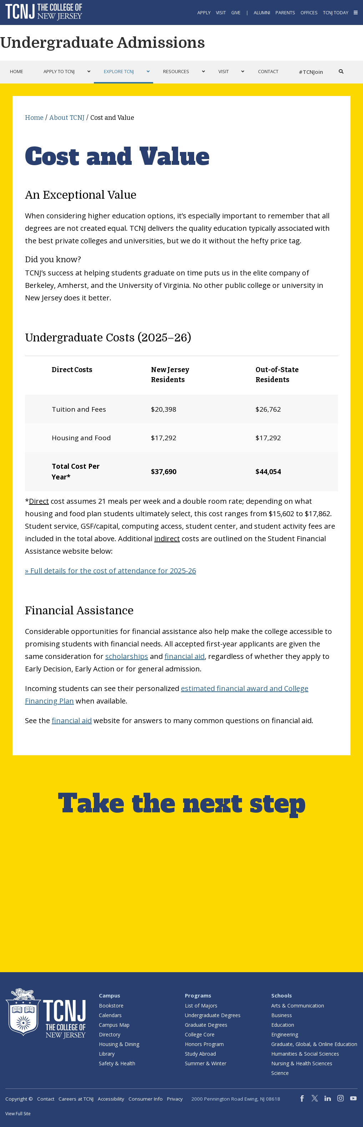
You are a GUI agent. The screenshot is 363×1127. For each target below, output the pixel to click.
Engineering (284, 1034)
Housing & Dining (119, 1044)
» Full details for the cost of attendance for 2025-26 (110, 570)
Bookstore (111, 1005)
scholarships (126, 656)
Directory (109, 1034)
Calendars (110, 1015)
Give (236, 13)
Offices (309, 13)
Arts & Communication (297, 1005)
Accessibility (111, 1099)
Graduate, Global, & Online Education (314, 1044)
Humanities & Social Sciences (305, 1053)
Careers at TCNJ (76, 1099)
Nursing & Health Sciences (301, 1063)
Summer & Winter (205, 1063)
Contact (45, 1099)
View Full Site (18, 1114)
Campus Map (114, 1024)
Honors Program (204, 1044)
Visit (221, 13)
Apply (204, 13)
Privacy (175, 1099)
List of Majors (201, 1005)
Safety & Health (117, 1063)
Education (282, 1024)
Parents (285, 13)
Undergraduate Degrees (213, 1015)
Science (280, 1073)
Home (34, 118)
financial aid (185, 656)
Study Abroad (200, 1053)
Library (107, 1053)
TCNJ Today (335, 13)
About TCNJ (67, 118)
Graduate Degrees (206, 1024)
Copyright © (19, 1099)
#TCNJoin (311, 71)
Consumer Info (145, 1099)
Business (281, 1015)
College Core (200, 1034)
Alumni (262, 13)
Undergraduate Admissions (102, 42)
